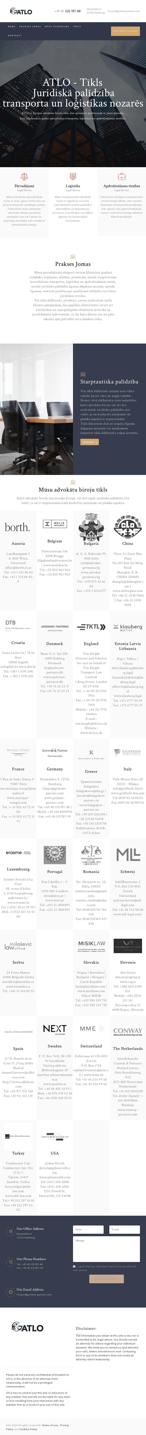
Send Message (105, 1279)
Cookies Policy (28, 1429)
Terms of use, (50, 1425)
